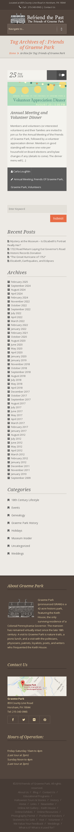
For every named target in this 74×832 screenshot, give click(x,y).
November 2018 (20, 364)
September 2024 (21, 285)
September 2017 (21, 399)
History (54, 800)
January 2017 (18, 431)
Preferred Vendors (50, 815)
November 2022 (20, 301)
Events (15, 507)
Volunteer (54, 819)
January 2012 (18, 462)
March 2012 (18, 454)
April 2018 (16, 387)
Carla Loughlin (21, 171)
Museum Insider (21, 538)
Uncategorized (20, 546)
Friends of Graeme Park (48, 179)
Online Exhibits (24, 812)
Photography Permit (23, 815)
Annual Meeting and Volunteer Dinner (29, 115)
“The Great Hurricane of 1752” (28, 257)
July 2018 (16, 380)
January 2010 (18, 474)
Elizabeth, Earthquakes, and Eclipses (32, 261)
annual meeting (23, 179)
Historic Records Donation (25, 253)
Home (12, 53)
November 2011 (20, 470)
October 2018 (19, 368)
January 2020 (18, 356)
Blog (35, 792)
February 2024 (19, 297)
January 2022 (18, 329)
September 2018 (21, 372)
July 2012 (16, 438)
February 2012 (19, 458)
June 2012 (16, 442)
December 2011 (20, 466)
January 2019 (18, 360)
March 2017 (18, 423)
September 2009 (21, 478)
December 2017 (20, 391)
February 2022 (19, 325)
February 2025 (19, 282)
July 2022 (16, 313)
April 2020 (16, 352)
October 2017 (19, 395)
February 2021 (19, 333)
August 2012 (18, 434)
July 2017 (16, 407)
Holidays (16, 530)
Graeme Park (19, 187)
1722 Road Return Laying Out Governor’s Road (37, 249)
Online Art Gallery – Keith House (37, 808)
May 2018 (16, 384)
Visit (41, 819)
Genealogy (18, 515)
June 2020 (16, 344)
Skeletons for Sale (24, 819)
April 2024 (16, 293)
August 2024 (18, 289)
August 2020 (18, 340)
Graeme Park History (24, 523)
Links (34, 804)
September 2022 (21, 309)
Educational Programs (36, 796)
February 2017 (19, 427)
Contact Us (49, 7)
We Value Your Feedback (28, 823)
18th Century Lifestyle (25, 500)
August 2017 (18, 403)
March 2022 (18, 321)
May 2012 (16, 446)
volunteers (34, 187)
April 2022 (16, 317)
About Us (23, 792)
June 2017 (16, 411)
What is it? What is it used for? (36, 827)
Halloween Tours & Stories (30, 800)
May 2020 (16, 348)
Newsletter (47, 804)
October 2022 (19, 305)
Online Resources (47, 812)
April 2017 (16, 419)
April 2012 (16, 450)
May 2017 (16, 415)
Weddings (17, 553)
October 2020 (19, 336)
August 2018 (18, 376)
